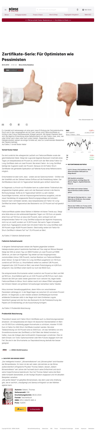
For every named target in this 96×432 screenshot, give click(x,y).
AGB (51, 428)
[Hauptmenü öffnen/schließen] (5, 10)
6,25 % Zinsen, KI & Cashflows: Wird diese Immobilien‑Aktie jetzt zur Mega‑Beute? (79, 171)
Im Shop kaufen (35, 409)
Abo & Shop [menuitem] (53, 15)
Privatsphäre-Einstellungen (66, 428)
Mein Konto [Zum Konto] (86, 9)
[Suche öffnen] (52, 10)
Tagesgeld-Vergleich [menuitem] (71, 15)
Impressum (83, 428)
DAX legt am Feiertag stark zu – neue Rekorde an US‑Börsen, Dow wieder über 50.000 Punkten (79, 199)
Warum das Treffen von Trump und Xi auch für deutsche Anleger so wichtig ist (80, 207)
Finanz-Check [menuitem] (38, 15)
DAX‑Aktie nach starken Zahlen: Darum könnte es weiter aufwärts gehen (78, 190)
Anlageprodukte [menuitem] (20, 15)
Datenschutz (45, 428)
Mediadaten (91, 428)
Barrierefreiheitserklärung (34, 428)
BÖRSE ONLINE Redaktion (20, 350)
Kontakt (77, 428)
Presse (56, 428)
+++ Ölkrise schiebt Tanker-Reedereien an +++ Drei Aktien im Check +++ (48, 20)
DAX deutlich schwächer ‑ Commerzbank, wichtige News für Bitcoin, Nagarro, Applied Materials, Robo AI (79, 181)
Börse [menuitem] (7, 15)
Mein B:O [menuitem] (88, 15)
